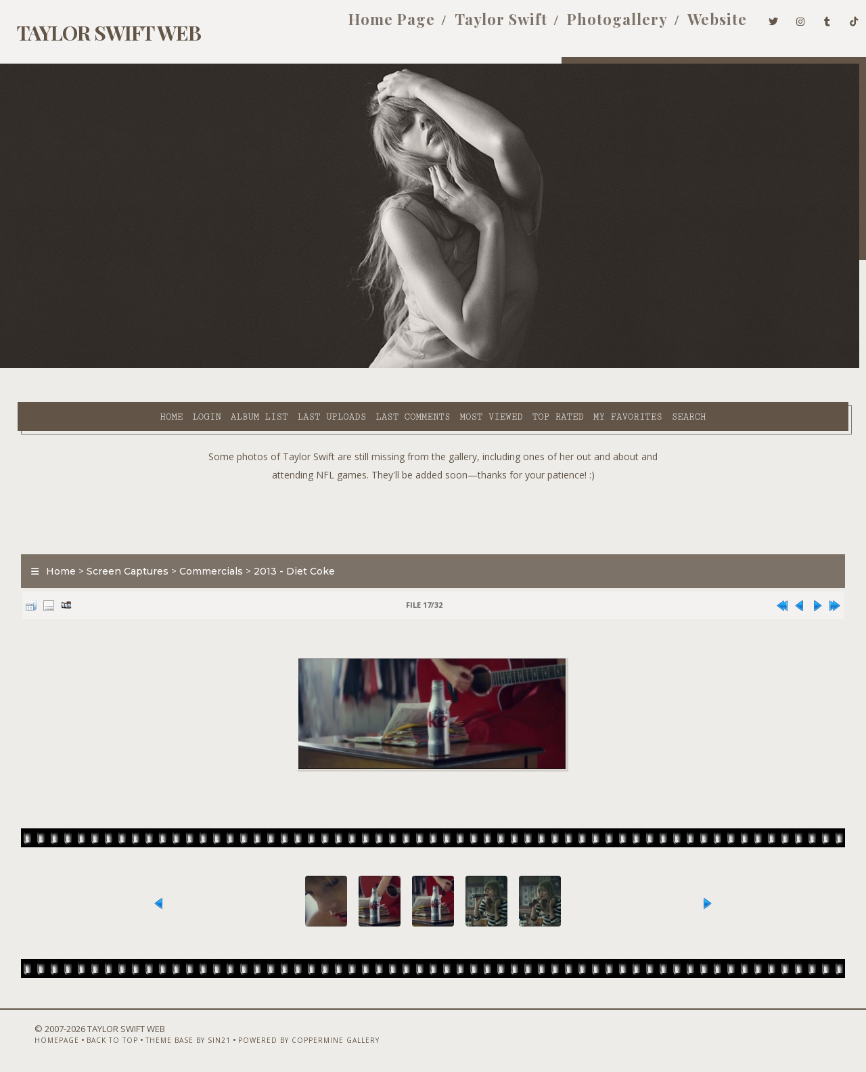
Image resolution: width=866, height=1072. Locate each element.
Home (54, 366)
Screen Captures (119, 537)
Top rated (441, 366)
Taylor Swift (478, 26)
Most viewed (373, 366)
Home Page (369, 26)
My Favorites (510, 366)
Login (89, 366)
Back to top (86, 1036)
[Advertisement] (433, 480)
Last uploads (214, 366)
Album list (142, 366)
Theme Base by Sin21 (162, 1036)
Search (572, 366)
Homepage (31, 1036)
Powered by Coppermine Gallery (283, 1036)
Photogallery (595, 26)
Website (695, 26)
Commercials (202, 537)
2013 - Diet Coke (285, 537)
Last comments (295, 366)
